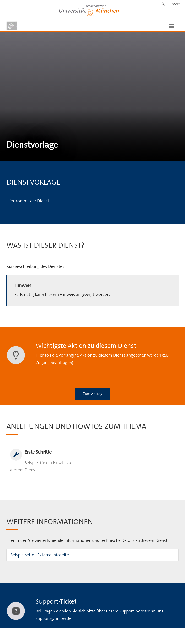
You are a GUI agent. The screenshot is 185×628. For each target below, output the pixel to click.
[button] (171, 25)
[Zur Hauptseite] (11, 25)
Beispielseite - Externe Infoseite (39, 555)
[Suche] (163, 3)
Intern (176, 3)
